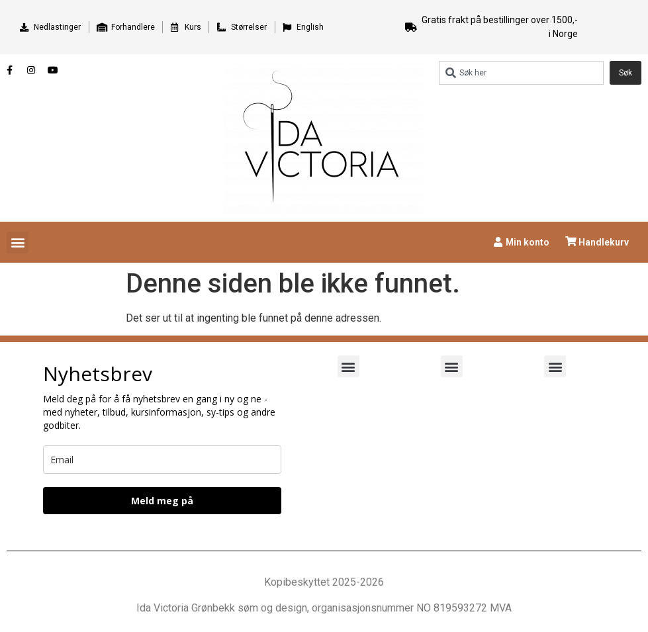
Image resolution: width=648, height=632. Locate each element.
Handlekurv (604, 242)
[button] (17, 242)
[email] (162, 459)
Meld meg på (162, 500)
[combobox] (521, 73)
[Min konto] (498, 242)
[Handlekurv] (571, 241)
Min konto (527, 242)
